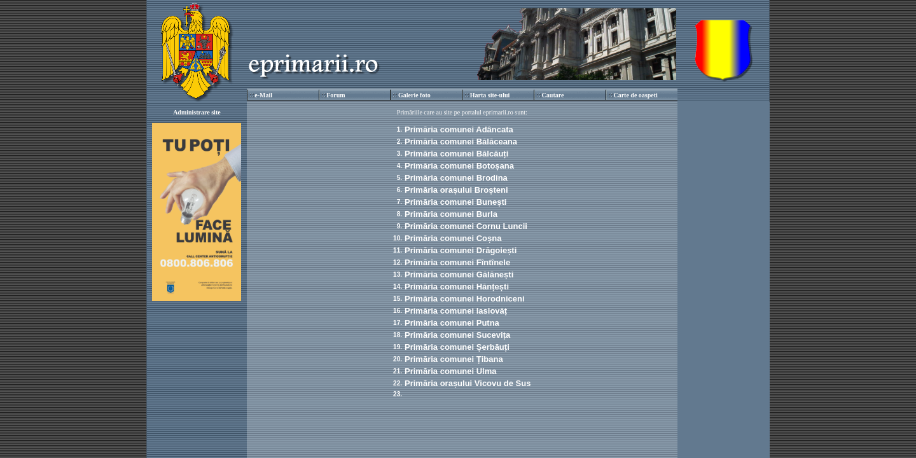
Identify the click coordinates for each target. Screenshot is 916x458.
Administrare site (197, 112)
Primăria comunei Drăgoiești (461, 250)
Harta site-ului (490, 95)
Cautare (553, 95)
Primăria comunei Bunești (455, 202)
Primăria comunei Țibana (454, 359)
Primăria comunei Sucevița (457, 335)
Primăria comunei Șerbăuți (457, 347)
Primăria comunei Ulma (451, 371)
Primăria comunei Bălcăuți (456, 153)
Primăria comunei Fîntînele (457, 262)
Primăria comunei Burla (451, 214)
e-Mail (263, 95)
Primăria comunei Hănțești (457, 286)
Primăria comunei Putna (452, 323)
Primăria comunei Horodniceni (465, 298)
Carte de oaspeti (635, 95)
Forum (335, 95)
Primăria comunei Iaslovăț (456, 311)
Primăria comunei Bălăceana (461, 141)
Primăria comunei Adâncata (459, 129)
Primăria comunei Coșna (453, 238)
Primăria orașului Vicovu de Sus (468, 383)
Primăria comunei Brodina (456, 178)
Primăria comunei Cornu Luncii (466, 226)
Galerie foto (414, 95)
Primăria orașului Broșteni (456, 190)
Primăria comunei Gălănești (459, 274)
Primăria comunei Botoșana (459, 165)
